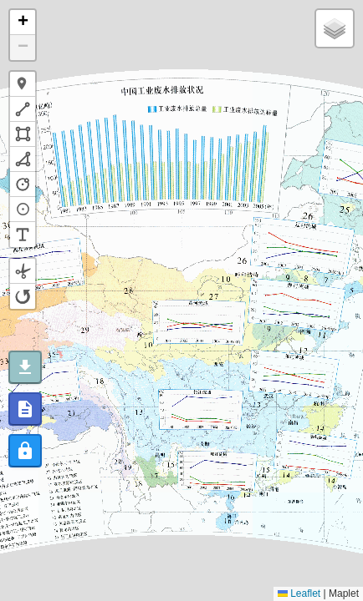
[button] (22, 22)
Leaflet (299, 593)
